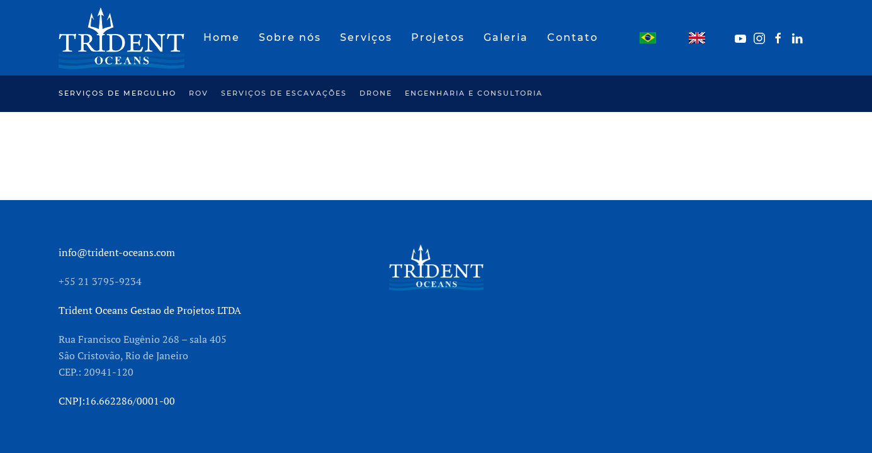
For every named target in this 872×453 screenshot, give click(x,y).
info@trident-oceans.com (117, 252)
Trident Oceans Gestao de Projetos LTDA (150, 310)
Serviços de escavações (284, 93)
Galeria (506, 37)
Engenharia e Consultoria (474, 93)
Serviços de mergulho (117, 93)
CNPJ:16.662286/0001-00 (117, 401)
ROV (198, 93)
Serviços (366, 37)
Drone (376, 93)
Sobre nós (290, 37)
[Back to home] (121, 38)
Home (221, 37)
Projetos (438, 37)
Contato (572, 37)
